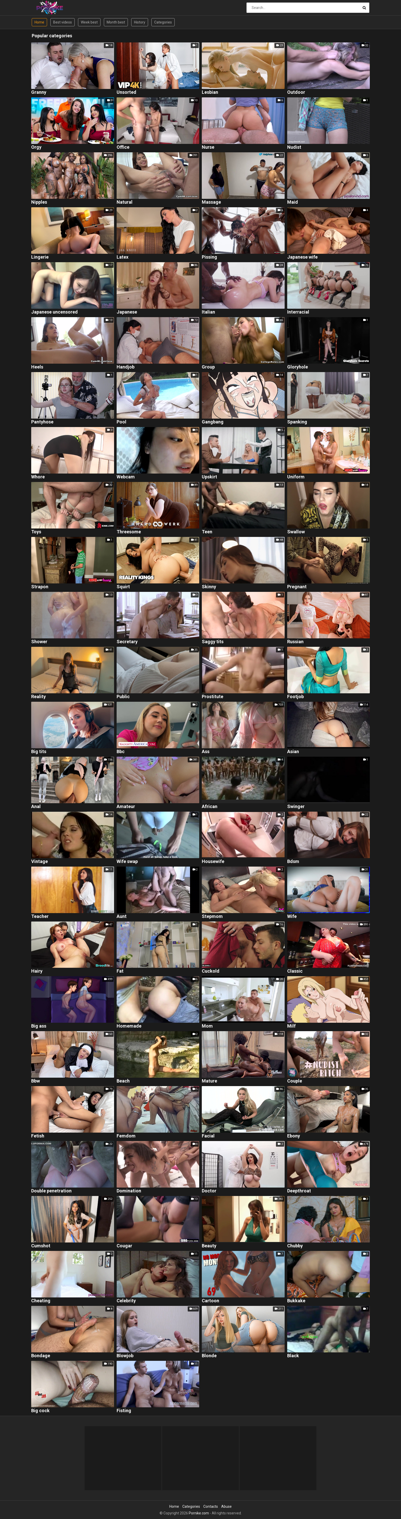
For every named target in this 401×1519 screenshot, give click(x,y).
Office (123, 147)
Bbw (35, 1081)
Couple (294, 1081)
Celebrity (126, 1300)
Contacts (210, 1506)
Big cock (40, 1410)
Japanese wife (302, 257)
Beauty (209, 1246)
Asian (293, 751)
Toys (36, 532)
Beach (123, 1081)
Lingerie (40, 257)
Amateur (126, 806)
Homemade (129, 1026)
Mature (209, 1081)
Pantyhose (42, 422)
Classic (295, 971)
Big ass (38, 1026)
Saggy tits (213, 641)
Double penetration (51, 1191)
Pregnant (297, 586)
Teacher (40, 916)
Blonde (209, 1355)
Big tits (38, 751)
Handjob (126, 367)
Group (208, 367)
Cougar (124, 1246)
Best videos (62, 22)
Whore (38, 477)
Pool (121, 422)
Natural (124, 202)
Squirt (123, 586)
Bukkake (296, 1300)
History (139, 22)
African (209, 806)
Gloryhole (297, 367)
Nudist (294, 147)
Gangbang (213, 422)
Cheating (40, 1300)
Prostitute (212, 696)
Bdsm (293, 861)
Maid (292, 202)
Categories (163, 22)
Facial (208, 1136)
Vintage (39, 861)
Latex (122, 257)
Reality (38, 696)
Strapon (39, 586)
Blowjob (125, 1355)
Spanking (297, 422)
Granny (38, 92)
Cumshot (40, 1246)
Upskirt (209, 477)
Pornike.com (199, 1513)
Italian (208, 312)
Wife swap (127, 861)
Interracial (298, 312)
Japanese (127, 312)
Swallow (296, 532)
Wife (292, 916)
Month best (116, 22)
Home (39, 22)
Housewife (213, 861)
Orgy (36, 147)
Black (293, 1355)
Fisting (124, 1410)
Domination (129, 1191)
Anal (36, 806)
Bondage (40, 1355)
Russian (295, 641)
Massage (211, 202)
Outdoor (296, 92)
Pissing (209, 257)
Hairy (36, 971)
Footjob (295, 696)
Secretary (127, 641)
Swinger (296, 806)
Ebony (293, 1136)
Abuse (226, 1506)
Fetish (37, 1136)
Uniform (296, 477)
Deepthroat (299, 1191)
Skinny (209, 586)
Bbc (121, 751)
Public (123, 696)
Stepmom (212, 916)
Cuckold (210, 971)
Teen (207, 532)
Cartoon (210, 1300)
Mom (207, 1026)
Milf (291, 1026)
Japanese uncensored (54, 312)
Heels (37, 367)
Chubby (295, 1246)
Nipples (39, 202)
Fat (120, 971)
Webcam (126, 477)
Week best (89, 22)
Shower (39, 641)
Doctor (209, 1191)
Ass (205, 751)
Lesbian (210, 92)
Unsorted (126, 92)
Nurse (208, 147)
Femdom (126, 1136)
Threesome (129, 532)
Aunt (122, 916)
